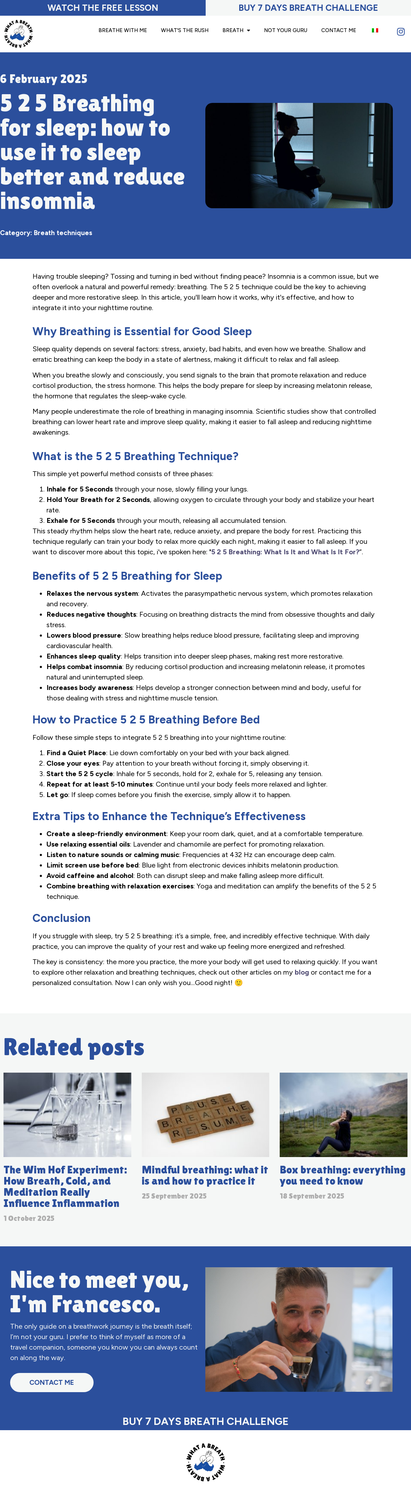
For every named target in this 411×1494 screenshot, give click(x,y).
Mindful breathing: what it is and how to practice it (205, 1175)
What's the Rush (184, 30)
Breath (236, 30)
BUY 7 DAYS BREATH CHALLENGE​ (308, 7)
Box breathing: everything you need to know (342, 1175)
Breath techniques (63, 233)
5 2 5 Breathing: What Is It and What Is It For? (285, 552)
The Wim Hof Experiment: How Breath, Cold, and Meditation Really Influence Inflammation (65, 1186)
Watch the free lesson (102, 7)
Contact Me (338, 30)
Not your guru (285, 30)
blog (302, 972)
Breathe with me (122, 30)
